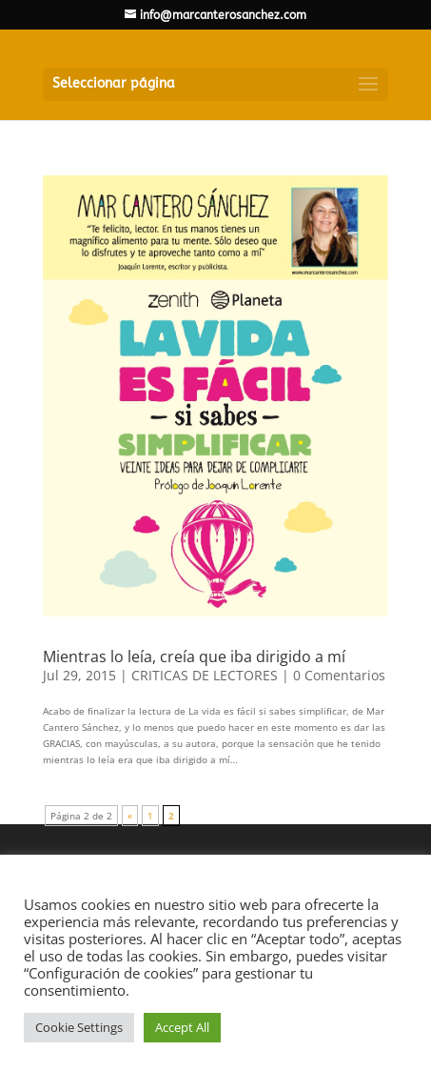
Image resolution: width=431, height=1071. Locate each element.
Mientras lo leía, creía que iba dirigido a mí (194, 656)
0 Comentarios (339, 675)
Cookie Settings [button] (79, 1027)
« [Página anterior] (129, 815)
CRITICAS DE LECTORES (204, 675)
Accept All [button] (182, 1027)
